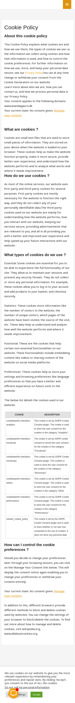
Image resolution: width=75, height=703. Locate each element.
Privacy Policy (34, 72)
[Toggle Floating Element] (13, 693)
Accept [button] (36, 694)
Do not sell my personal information (27, 687)
